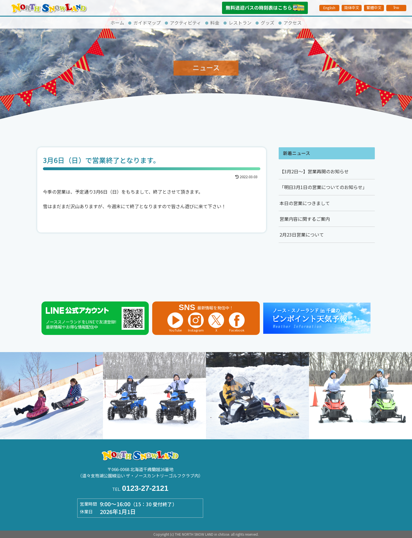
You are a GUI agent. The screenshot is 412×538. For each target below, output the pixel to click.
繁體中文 (374, 7)
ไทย (396, 8)
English (329, 7)
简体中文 (351, 7)
